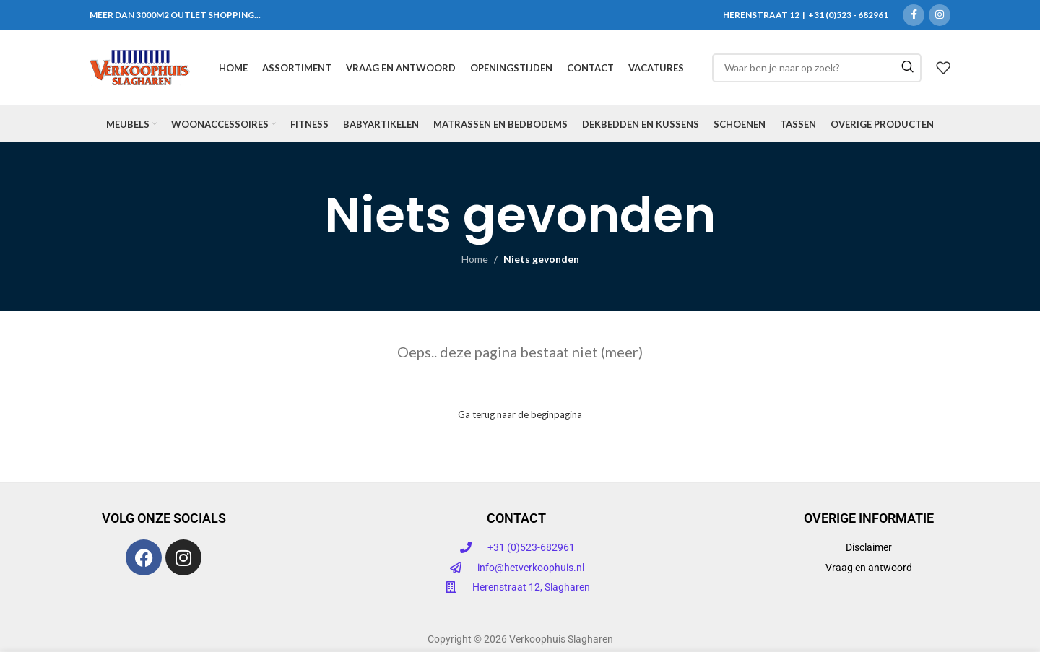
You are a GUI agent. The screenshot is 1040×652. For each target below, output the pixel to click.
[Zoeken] (817, 67)
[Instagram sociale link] (939, 15)
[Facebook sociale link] (913, 15)
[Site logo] (140, 67)
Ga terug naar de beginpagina (520, 414)
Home (475, 259)
